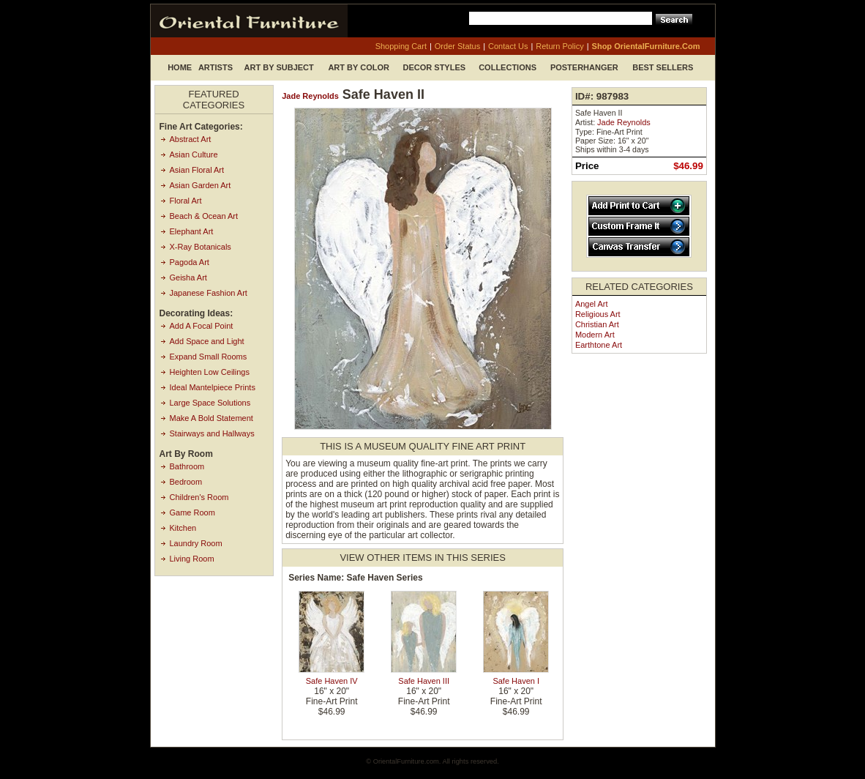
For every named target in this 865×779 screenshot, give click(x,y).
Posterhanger (584, 67)
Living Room (192, 558)
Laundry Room (196, 543)
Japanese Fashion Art (208, 292)
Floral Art (186, 200)
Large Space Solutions (210, 402)
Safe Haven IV (332, 680)
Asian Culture (194, 154)
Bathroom (187, 466)
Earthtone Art (598, 344)
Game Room (192, 512)
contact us (508, 46)
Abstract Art (190, 139)
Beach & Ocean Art (204, 216)
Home (180, 67)
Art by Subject (279, 67)
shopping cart (401, 46)
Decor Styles (434, 67)
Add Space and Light (207, 341)
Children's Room (199, 497)
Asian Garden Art (200, 185)
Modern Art (595, 334)
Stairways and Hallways (212, 433)
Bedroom (186, 481)
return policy (559, 46)
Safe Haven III (423, 680)
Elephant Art (192, 231)
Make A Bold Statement (211, 418)
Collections (507, 67)
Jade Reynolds (310, 96)
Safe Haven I (516, 680)
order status (457, 46)
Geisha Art (188, 277)
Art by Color (358, 67)
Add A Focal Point (201, 325)
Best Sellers (662, 67)
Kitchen (183, 527)
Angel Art (591, 303)
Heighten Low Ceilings (210, 372)
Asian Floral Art (197, 169)
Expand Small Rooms (208, 356)
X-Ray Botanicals (200, 246)
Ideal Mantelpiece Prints (212, 387)
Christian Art (597, 324)
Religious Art (598, 314)
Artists (215, 67)
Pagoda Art (189, 262)
